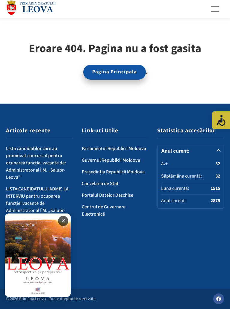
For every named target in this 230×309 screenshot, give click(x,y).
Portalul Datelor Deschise (107, 195)
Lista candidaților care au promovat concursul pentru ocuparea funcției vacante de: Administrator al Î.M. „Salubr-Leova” (36, 163)
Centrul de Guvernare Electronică (103, 210)
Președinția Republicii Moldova (113, 172)
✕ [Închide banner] (63, 221)
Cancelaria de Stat (100, 183)
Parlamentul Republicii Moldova (114, 148)
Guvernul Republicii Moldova (111, 160)
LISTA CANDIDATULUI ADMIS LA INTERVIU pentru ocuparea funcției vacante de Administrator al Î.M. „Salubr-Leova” (37, 203)
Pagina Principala (114, 71)
